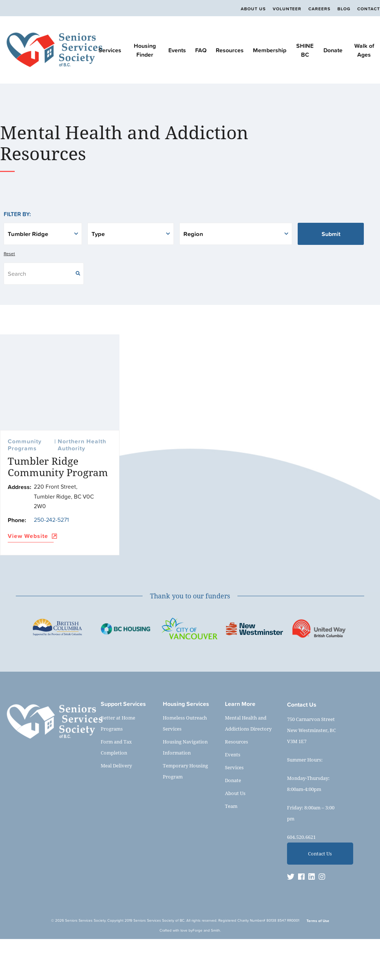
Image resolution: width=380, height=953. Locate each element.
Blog (344, 9)
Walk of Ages (364, 50)
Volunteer (287, 9)
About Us (253, 9)
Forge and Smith (206, 930)
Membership (269, 50)
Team (231, 806)
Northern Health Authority (82, 445)
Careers (319, 9)
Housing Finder (145, 50)
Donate (333, 50)
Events (177, 50)
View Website (31, 536)
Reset (9, 253)
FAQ (201, 50)
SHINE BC (304, 50)
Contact (368, 9)
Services (109, 50)
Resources (230, 50)
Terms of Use (317, 921)
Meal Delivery (116, 765)
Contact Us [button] (320, 853)
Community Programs (25, 445)
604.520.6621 (301, 837)
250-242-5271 (51, 519)
